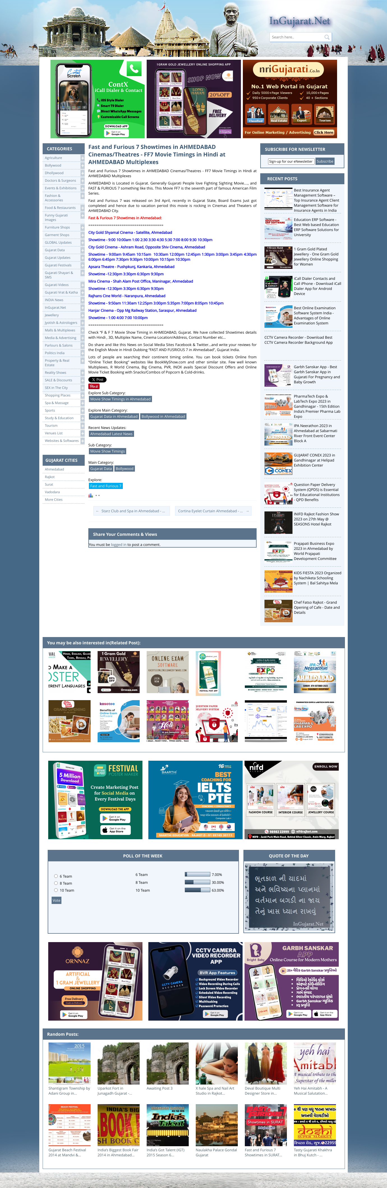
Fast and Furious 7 (105, 485)
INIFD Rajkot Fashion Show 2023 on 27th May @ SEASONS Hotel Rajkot (316, 519)
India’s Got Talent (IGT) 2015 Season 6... (166, 1152)
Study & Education (64, 418)
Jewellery (64, 315)
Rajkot (50, 477)
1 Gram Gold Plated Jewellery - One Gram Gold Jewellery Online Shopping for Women (316, 256)
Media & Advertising (64, 338)
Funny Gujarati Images (64, 217)
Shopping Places (64, 395)
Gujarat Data (64, 250)
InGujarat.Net (64, 308)
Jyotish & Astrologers (64, 323)
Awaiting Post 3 (160, 1088)
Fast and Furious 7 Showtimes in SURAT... (263, 1152)
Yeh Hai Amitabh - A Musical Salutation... (311, 1091)
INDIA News (64, 300)
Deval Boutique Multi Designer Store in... (262, 1091)
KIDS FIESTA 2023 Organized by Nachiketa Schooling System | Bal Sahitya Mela (318, 577)
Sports (64, 410)
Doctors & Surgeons (64, 180)
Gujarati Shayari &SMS (64, 275)
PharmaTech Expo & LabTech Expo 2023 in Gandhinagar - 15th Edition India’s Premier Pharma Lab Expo (317, 406)
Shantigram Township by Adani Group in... (69, 1091)
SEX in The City (64, 388)
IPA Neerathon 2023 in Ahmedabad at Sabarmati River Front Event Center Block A (315, 433)
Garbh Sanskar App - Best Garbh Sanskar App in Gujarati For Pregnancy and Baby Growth (317, 374)
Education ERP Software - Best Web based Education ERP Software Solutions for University (316, 227)
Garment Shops (64, 235)
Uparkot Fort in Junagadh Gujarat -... (115, 1091)
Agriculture (64, 158)
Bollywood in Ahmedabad (163, 416)
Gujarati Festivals (64, 265)
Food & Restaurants (64, 208)
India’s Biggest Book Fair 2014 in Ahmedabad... (118, 1152)
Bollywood (64, 165)
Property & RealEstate (64, 362)
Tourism (64, 426)
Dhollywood (64, 173)
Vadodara (52, 492)
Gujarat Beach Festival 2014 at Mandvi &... (67, 1152)
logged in (118, 544)
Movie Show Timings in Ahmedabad (120, 399)
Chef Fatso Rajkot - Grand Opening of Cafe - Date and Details (317, 607)
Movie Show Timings (107, 451)
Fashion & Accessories (64, 197)
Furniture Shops (64, 227)
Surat (49, 484)
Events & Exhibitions (64, 188)
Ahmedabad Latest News (111, 433)
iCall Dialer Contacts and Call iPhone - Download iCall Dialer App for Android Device (317, 286)
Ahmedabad (54, 469)
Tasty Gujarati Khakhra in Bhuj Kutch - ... (313, 1152)
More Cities (54, 499)
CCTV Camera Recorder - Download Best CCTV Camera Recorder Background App (298, 340)
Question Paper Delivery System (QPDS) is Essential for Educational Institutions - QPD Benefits (317, 492)
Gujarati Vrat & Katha (64, 292)
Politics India (64, 353)
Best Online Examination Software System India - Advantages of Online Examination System (315, 315)
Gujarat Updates (64, 258)
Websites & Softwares (64, 441)
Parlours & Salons (64, 345)
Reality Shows (64, 373)
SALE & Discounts (64, 380)
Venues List (64, 433)
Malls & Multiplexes (64, 330)
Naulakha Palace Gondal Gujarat (216, 1152)
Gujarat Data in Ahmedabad (114, 416)
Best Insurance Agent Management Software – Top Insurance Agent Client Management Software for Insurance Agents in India (316, 200)
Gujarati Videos (64, 285)
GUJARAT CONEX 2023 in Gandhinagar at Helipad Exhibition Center (314, 460)
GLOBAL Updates (64, 242)
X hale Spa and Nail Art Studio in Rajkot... (215, 1091)
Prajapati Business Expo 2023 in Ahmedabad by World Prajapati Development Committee (315, 551)
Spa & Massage (64, 403)
